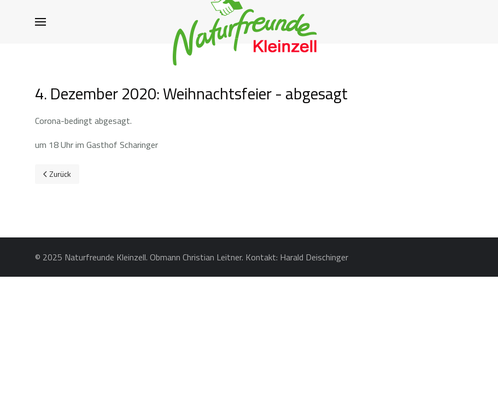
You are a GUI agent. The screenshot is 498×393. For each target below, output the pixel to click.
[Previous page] (57, 174)
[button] (40, 22)
